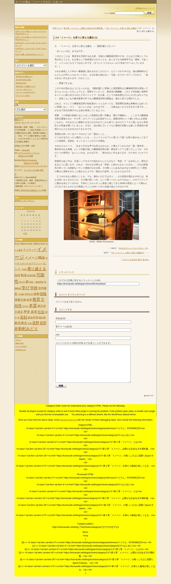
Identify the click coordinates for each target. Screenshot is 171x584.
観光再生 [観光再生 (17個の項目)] (21, 323)
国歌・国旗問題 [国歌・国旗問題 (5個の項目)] (36, 282)
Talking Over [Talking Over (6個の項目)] (39, 243)
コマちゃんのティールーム (29, 153)
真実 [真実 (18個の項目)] (34, 312)
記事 (16, 105)
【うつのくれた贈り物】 (34, 170)
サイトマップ (149, 8)
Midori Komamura (29, 160)
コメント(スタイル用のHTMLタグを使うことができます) (82, 343)
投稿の (19, 343)
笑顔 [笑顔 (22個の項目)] (23, 317)
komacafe (26, 150)
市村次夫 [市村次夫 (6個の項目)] (28, 294)
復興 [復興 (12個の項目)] (36, 294)
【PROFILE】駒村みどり (24, 76)
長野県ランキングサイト (25, 201)
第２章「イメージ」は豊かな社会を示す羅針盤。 (84, 28)
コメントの (21, 346)
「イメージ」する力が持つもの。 (25, 92)
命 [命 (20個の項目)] (27, 281)
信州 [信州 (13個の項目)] (17, 275)
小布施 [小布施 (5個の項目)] (21, 294)
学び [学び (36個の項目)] (26, 288)
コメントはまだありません (136, 259)
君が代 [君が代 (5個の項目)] (22, 282)
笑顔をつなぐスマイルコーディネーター (31, 166)
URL (57, 334)
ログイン (18, 340)
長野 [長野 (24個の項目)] (35, 323)
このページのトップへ (149, 404)
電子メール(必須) (63, 326)
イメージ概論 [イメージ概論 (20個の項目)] (35, 257)
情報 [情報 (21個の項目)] (43, 294)
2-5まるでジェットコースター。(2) (133, 248)
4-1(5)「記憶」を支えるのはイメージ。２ (29, 54)
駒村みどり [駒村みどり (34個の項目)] (28, 328)
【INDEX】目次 (20, 83)
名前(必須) (60, 318)
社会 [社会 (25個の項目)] (41, 312)
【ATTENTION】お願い (23, 80)
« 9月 (25, 233)
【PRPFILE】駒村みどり (30, 190)
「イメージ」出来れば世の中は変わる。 (58, 10)
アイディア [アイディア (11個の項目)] (29, 249)
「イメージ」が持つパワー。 (24, 89)
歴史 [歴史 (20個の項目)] (27, 312)
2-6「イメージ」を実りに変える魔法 (121, 28)
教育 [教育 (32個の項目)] (36, 299)
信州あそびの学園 (25, 156)
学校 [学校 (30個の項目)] (34, 288)
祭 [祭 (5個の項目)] (19, 318)
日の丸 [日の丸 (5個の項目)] (25, 306)
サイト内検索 (110, 13)
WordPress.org (20, 350)
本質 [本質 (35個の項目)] (33, 305)
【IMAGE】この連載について (25, 86)
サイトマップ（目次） (22, 95)
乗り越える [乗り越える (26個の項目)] (36, 269)
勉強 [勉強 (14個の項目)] (24, 275)
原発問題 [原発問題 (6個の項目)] (31, 275)
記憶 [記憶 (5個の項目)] (30, 323)
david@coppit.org (68, 427)
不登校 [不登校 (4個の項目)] (24, 269)
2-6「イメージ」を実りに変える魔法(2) (127, 253)
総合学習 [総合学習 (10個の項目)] (33, 317)
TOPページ (57, 28)
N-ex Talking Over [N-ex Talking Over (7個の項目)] (24, 243)
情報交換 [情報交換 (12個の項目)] (20, 299)
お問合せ (139, 8)
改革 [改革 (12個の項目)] (29, 299)
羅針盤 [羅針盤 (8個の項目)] (42, 317)
